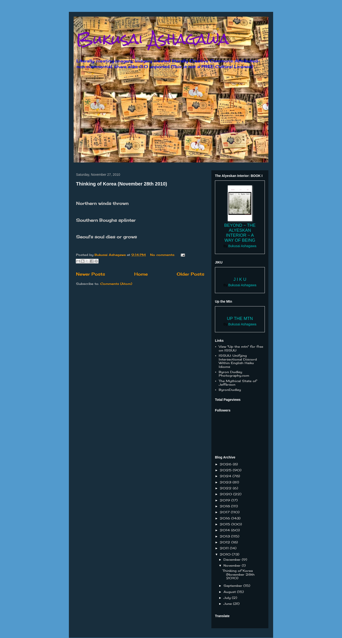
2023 (226, 482)
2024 (226, 476)
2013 (225, 536)
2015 (225, 524)
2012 (225, 542)
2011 (225, 548)
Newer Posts (90, 274)
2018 (225, 506)
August (230, 592)
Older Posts (190, 274)
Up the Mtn (240, 318)
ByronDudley (230, 390)
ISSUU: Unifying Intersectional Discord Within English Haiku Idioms (238, 361)
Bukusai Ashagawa (152, 38)
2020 (226, 494)
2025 (226, 470)
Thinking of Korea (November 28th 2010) (121, 183)
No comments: (163, 255)
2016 (225, 518)
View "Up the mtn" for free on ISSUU (241, 348)
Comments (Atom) (116, 284)
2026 (226, 464)
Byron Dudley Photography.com (234, 374)
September (233, 585)
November (232, 565)
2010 (226, 554)
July (227, 598)
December (232, 559)
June (228, 604)
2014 (225, 530)
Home (141, 274)
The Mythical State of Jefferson (237, 383)
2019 (225, 500)
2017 (225, 512)
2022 (226, 488)
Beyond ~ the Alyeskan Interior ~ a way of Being (240, 233)
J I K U (239, 279)
